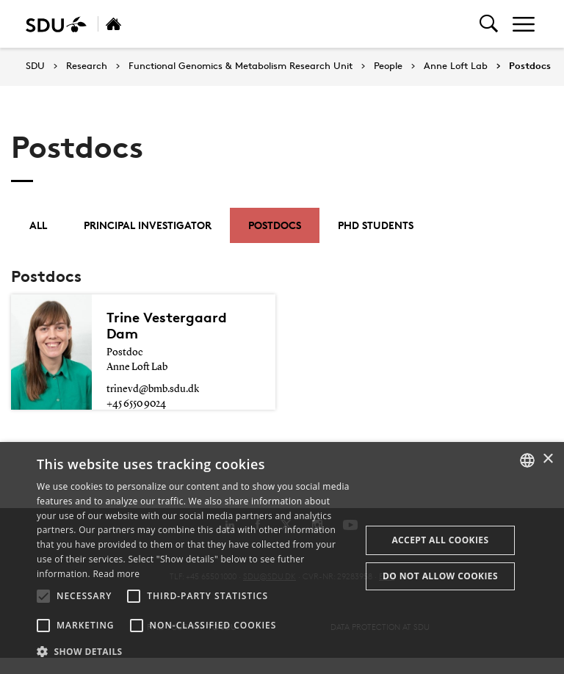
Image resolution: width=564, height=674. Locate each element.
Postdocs (530, 66)
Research (86, 66)
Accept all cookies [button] (439, 540)
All (38, 225)
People (388, 66)
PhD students (375, 225)
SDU (35, 65)
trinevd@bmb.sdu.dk (152, 389)
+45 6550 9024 (136, 404)
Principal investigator (148, 225)
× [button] (547, 459)
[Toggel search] (489, 24)
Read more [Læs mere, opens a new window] (116, 574)
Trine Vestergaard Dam (166, 325)
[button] (43, 596)
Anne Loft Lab (456, 66)
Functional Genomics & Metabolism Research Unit (240, 66)
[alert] (282, 558)
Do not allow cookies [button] (440, 576)
